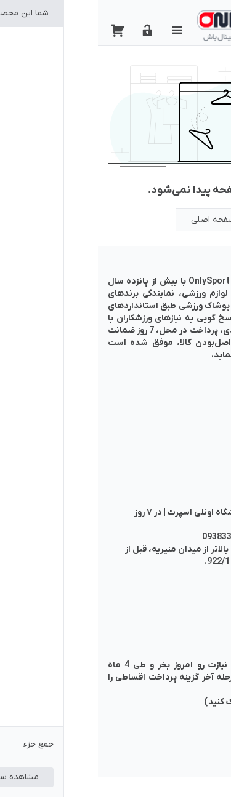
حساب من (202, 397)
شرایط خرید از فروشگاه (179, 421)
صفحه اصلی (115, 220)
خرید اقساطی (196, 446)
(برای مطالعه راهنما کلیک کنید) (163, 702)
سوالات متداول (192, 434)
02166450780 (194, 537)
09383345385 (131, 537)
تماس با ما (201, 409)
